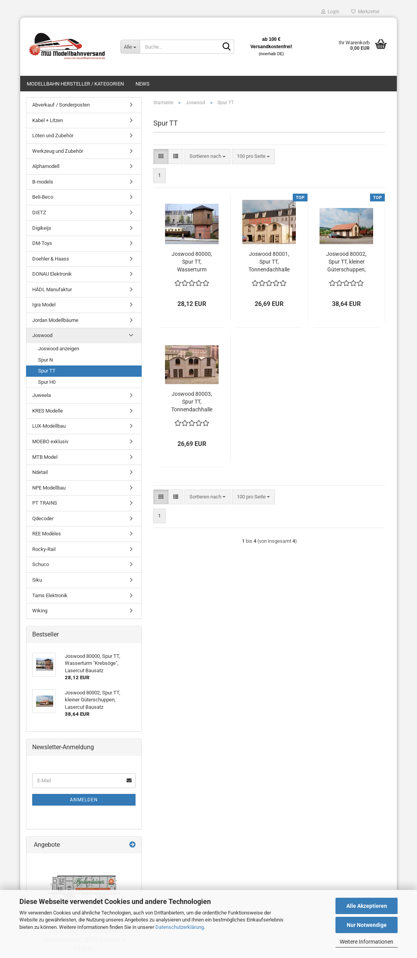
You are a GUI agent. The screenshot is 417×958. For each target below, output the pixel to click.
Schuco (40, 564)
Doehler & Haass (50, 259)
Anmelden (84, 799)
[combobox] (207, 156)
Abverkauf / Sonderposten (61, 105)
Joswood (42, 335)
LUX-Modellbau (49, 426)
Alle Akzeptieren (366, 906)
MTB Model (44, 457)
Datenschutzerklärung (179, 927)
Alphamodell (45, 166)
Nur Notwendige (367, 925)
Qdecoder (43, 518)
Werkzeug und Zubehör (57, 151)
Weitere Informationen (366, 942)
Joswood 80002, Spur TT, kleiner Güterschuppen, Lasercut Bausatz (346, 262)
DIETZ (39, 212)
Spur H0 (47, 382)
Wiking (39, 611)
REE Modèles (46, 534)
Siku (37, 580)
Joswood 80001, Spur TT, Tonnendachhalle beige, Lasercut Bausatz (269, 262)
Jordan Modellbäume (55, 320)
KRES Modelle (47, 411)
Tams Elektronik (50, 595)
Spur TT (47, 371)
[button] (161, 156)
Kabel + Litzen (47, 120)
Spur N (45, 360)
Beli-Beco (42, 197)
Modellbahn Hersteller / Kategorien (75, 84)
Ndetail (40, 472)
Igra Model (44, 305)
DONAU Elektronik (52, 274)
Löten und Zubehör (52, 135)
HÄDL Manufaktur (52, 289)
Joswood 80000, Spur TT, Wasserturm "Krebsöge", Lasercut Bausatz (192, 262)
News (142, 84)
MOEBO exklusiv (50, 441)
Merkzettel (365, 11)
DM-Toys (42, 243)
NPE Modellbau (49, 488)
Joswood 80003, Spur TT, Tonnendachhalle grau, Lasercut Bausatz (191, 402)
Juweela (41, 395)
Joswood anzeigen (58, 348)
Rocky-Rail (44, 549)
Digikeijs (41, 228)
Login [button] (330, 11)
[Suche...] (130, 47)
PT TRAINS (44, 503)
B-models (42, 182)
